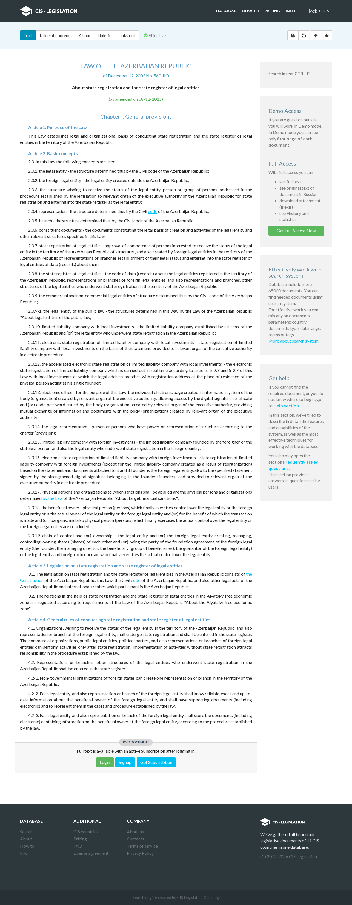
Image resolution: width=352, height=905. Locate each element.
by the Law (52, 498)
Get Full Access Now (296, 230)
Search (26, 831)
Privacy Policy (140, 853)
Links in (104, 35)
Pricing (272, 11)
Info (290, 11)
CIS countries (85, 831)
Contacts (135, 838)
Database (226, 11)
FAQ (77, 845)
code (152, 211)
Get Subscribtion (156, 762)
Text (28, 35)
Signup (125, 762)
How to (250, 11)
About (85, 35)
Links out (126, 35)
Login (319, 11)
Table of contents (55, 35)
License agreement (90, 853)
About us (135, 831)
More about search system (293, 340)
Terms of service (142, 845)
